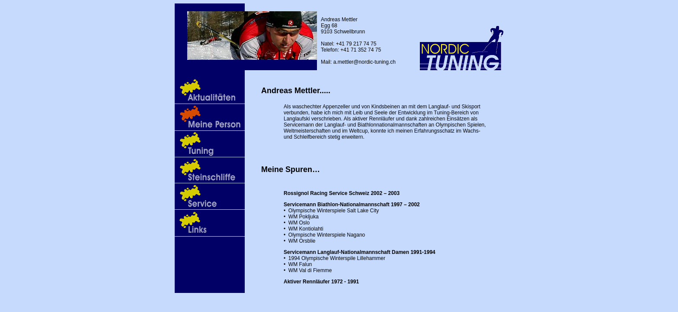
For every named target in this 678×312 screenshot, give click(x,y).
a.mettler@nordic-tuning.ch (364, 62)
